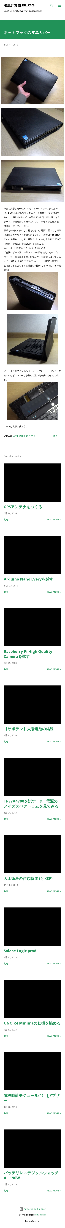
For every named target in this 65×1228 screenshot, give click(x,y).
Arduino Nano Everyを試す (28, 579)
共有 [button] (55, 435)
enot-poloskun (40, 1215)
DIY (28, 435)
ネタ (33, 435)
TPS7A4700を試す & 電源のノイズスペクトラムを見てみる (31, 803)
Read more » (54, 519)
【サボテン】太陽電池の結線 (29, 728)
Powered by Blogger (32, 1208)
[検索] (52, 6)
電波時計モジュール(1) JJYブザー (32, 1098)
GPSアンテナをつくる (23, 506)
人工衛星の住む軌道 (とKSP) (28, 878)
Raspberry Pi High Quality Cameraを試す (28, 654)
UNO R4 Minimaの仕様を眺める (32, 1023)
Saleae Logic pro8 (20, 950)
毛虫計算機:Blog (19, 5)
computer (19, 435)
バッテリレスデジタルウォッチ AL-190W (31, 1175)
